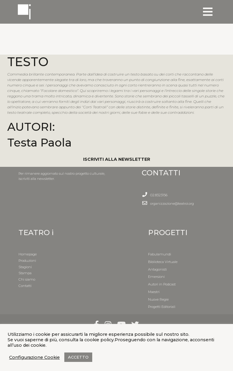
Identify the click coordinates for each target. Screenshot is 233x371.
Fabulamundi (159, 254)
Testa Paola (39, 142)
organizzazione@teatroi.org (172, 203)
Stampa (25, 273)
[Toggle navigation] (208, 12)
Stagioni (25, 267)
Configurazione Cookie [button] (34, 357)
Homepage (28, 254)
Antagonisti (157, 269)
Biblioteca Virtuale (162, 262)
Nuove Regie (158, 299)
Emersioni (156, 277)
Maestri (154, 292)
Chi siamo (27, 279)
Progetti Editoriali (161, 307)
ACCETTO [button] (78, 357)
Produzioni (27, 260)
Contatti (25, 286)
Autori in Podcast (162, 284)
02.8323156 (158, 195)
